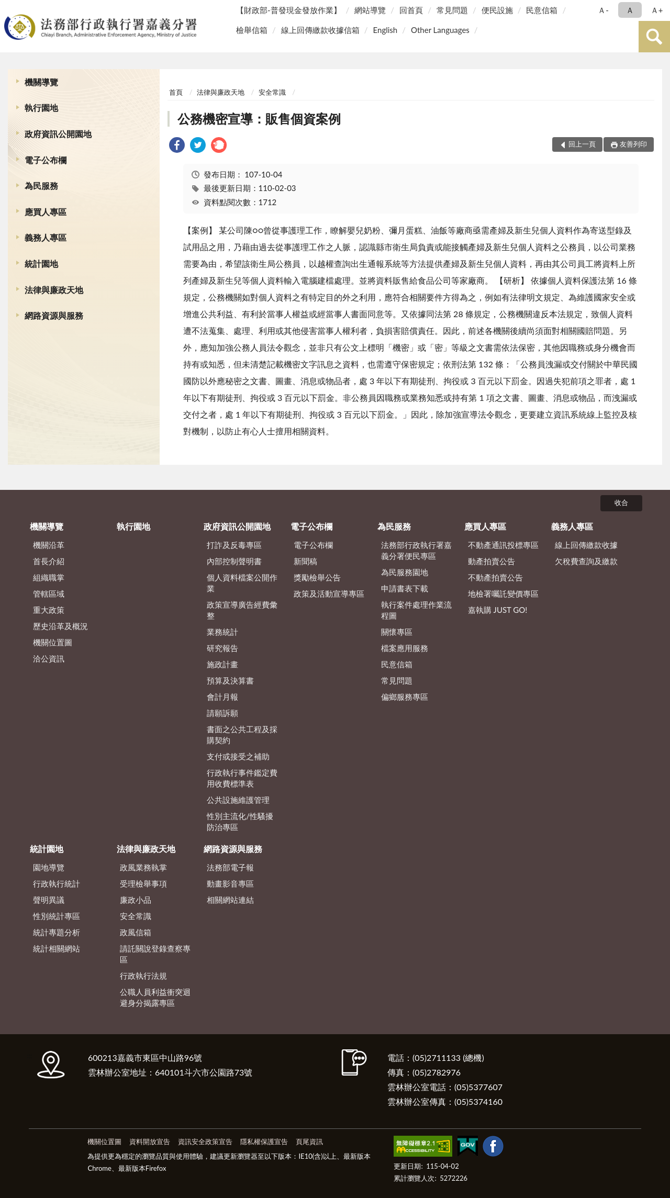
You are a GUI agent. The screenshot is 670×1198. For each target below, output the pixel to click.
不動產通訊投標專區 (503, 545)
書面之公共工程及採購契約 (242, 734)
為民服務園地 (404, 572)
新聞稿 (305, 561)
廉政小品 (135, 899)
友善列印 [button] (633, 144)
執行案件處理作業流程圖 (416, 610)
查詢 (654, 36)
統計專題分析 (56, 932)
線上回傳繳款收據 (586, 545)
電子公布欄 (45, 160)
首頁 (176, 92)
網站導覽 (370, 10)
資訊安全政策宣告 (205, 1141)
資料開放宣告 (149, 1141)
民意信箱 (541, 10)
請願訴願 (222, 713)
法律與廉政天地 (54, 290)
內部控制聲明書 (234, 561)
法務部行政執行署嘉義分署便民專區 (416, 550)
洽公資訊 (48, 658)
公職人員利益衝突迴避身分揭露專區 (155, 997)
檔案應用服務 (404, 648)
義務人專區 (45, 237)
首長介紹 (48, 561)
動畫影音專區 (230, 883)
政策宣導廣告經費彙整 (242, 610)
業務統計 (222, 631)
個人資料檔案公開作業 (242, 583)
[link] (177, 146)
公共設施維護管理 (238, 799)
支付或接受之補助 (238, 756)
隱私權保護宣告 (264, 1141)
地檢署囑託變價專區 (503, 593)
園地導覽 (48, 867)
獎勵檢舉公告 (317, 577)
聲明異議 (48, 899)
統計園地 (41, 263)
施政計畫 (222, 664)
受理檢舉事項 (143, 883)
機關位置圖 (52, 642)
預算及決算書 (230, 680)
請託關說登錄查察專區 (155, 954)
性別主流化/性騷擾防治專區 (240, 821)
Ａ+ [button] (657, 10)
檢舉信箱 (251, 30)
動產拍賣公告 (491, 561)
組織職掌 (48, 577)
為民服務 (41, 186)
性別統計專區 (56, 916)
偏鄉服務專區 (404, 696)
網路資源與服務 (54, 315)
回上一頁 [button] (582, 144)
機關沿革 (48, 545)
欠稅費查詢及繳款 (586, 561)
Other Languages (440, 30)
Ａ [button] (630, 10)
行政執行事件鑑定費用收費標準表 (242, 778)
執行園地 (41, 108)
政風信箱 (135, 932)
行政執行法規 (143, 975)
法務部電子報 (230, 867)
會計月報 (222, 696)
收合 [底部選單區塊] (621, 502)
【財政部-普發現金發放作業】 (288, 10)
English (385, 30)
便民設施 (497, 10)
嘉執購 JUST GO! (498, 609)
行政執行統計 (56, 883)
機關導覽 (41, 82)
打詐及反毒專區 (234, 545)
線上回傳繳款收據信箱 (320, 30)
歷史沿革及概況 (60, 626)
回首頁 (411, 10)
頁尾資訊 (309, 1141)
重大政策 (48, 609)
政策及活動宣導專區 (329, 593)
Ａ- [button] (603, 10)
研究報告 (222, 648)
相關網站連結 (230, 899)
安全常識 (272, 92)
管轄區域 (48, 593)
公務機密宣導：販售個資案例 (259, 118)
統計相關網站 (56, 948)
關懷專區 (396, 631)
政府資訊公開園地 (58, 134)
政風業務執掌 (143, 867)
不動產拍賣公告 (495, 577)
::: (10, 9)
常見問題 (452, 10)
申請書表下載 (404, 588)
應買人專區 (45, 212)
